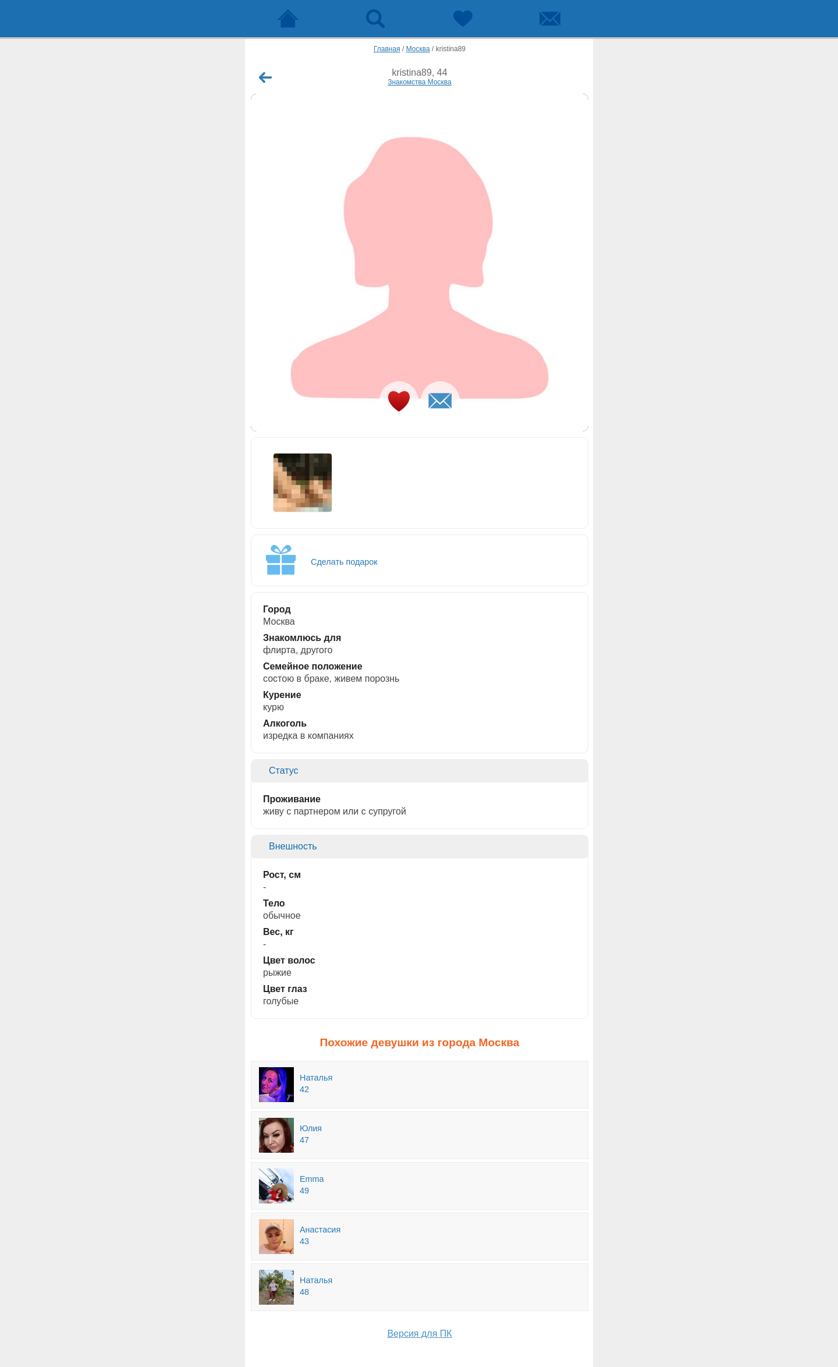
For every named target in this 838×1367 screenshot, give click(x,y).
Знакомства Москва (420, 82)
